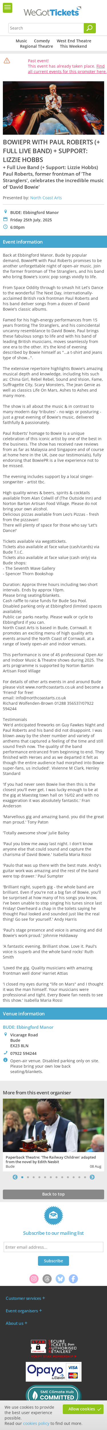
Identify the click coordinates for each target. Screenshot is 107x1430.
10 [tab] (73, 1177)
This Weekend (73, 46)
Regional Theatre (36, 46)
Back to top (53, 1194)
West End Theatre (74, 40)
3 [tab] (33, 1177)
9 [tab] (67, 1177)
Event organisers (22, 1310)
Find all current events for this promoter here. (67, 68)
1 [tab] (22, 1177)
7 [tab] (56, 1177)
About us (14, 1323)
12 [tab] (85, 1177)
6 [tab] (50, 1177)
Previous (15, 1177)
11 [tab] (79, 1177)
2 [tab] (28, 1177)
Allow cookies (81, 1409)
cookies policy (36, 1423)
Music (21, 40)
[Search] (90, 28)
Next (92, 1177)
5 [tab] (45, 1177)
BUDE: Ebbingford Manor (28, 1027)
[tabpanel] (53, 1134)
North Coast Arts (46, 197)
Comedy (42, 40)
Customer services (23, 1298)
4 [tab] (39, 1177)
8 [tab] (62, 1177)
